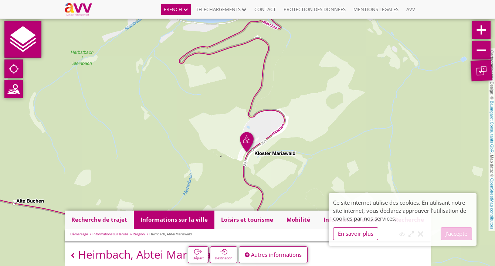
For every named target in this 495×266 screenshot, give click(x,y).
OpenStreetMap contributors (492, 203)
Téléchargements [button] (221, 9)
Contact (265, 9)
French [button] (176, 9)
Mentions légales (376, 9)
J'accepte (456, 233)
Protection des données (315, 9)
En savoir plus (355, 233)
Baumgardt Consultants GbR (492, 127)
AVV (410, 9)
